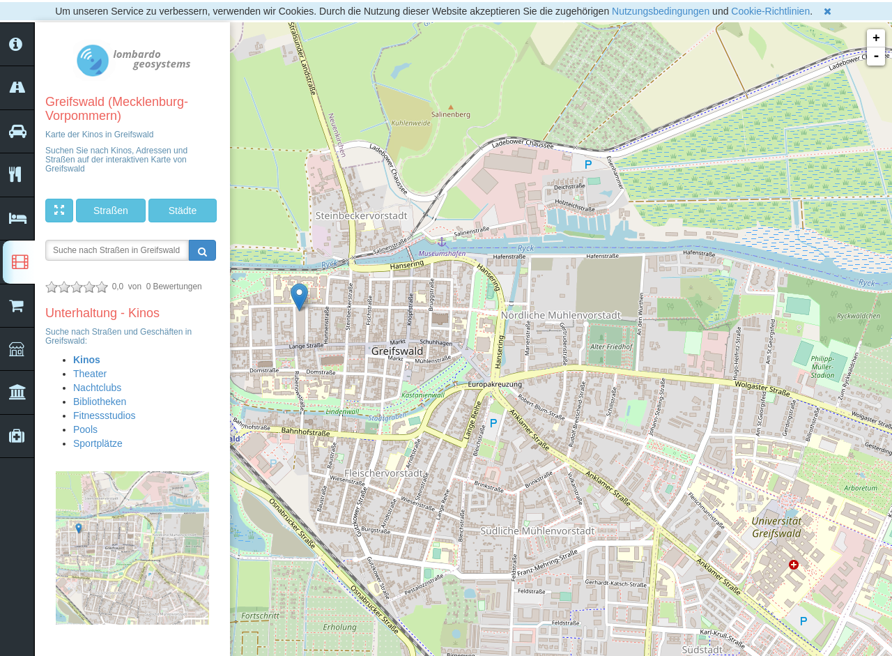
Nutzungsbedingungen (660, 11)
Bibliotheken (99, 401)
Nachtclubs (97, 387)
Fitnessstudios (104, 415)
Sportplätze (98, 443)
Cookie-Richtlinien (770, 11)
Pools (85, 429)
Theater (90, 373)
